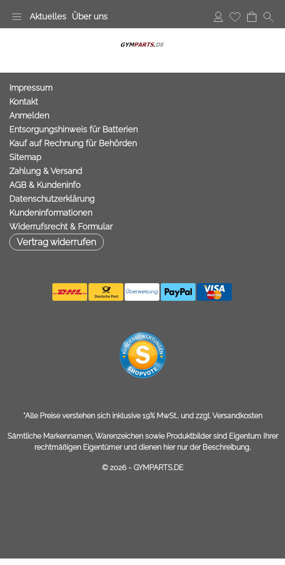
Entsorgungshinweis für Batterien (73, 129)
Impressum (30, 88)
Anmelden (218, 16)
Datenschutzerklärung (52, 199)
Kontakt (23, 101)
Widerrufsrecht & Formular (61, 226)
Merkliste (235, 16)
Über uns (90, 16)
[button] (16, 17)
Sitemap (25, 157)
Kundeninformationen (50, 212)
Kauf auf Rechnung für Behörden (73, 143)
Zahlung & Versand (45, 171)
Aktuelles (48, 16)
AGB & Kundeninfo (45, 185)
